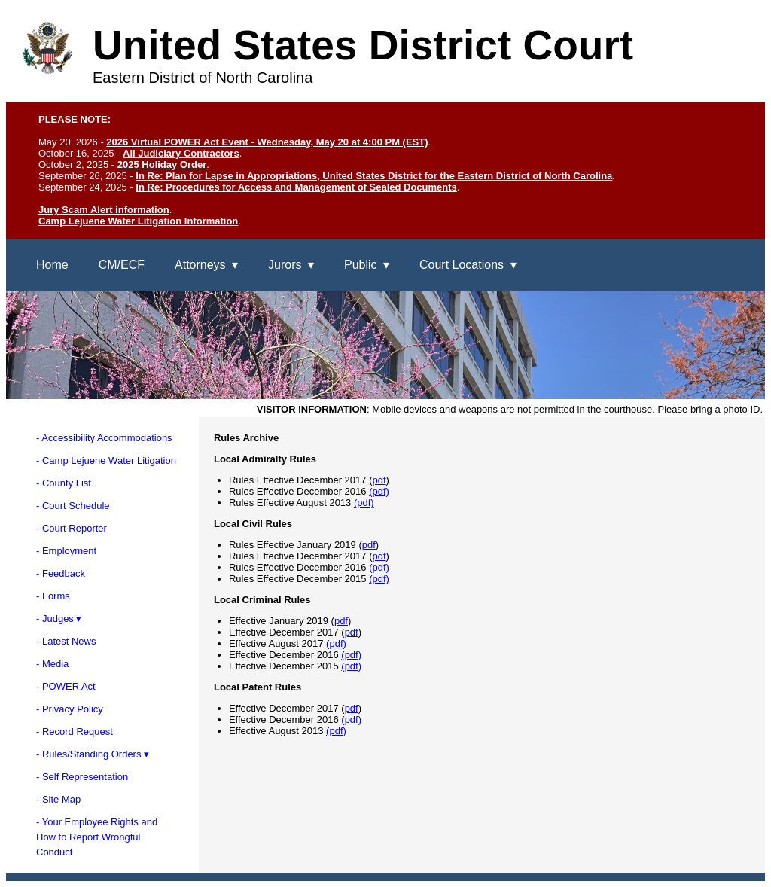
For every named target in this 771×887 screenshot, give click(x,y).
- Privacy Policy (69, 709)
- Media (52, 663)
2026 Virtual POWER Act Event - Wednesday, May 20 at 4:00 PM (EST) (267, 142)
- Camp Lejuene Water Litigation (106, 460)
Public (360, 264)
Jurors (284, 264)
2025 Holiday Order (162, 164)
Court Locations (461, 264)
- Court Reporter (71, 528)
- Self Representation (82, 776)
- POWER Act (66, 686)
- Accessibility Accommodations (104, 437)
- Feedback (60, 573)
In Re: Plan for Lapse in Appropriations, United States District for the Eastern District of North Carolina (374, 175)
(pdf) (379, 491)
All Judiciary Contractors (181, 153)
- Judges (55, 618)
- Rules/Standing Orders (88, 754)
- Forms (53, 596)
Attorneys (200, 264)
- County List (63, 483)
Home (52, 264)
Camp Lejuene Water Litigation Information (138, 221)
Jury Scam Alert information (103, 209)
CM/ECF (122, 264)
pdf (379, 480)
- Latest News (66, 641)
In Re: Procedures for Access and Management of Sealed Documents (296, 187)
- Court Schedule (73, 505)
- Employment (66, 550)
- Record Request (74, 731)
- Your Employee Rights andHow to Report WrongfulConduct (96, 837)
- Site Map (58, 799)
